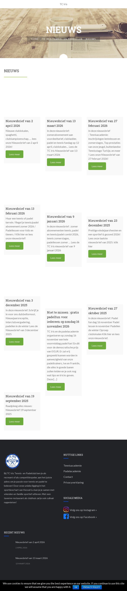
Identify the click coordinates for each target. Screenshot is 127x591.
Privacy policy (91, 587)
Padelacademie (72, 471)
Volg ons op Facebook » (80, 516)
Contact (68, 476)
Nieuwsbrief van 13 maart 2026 (32, 558)
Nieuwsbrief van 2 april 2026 (30, 542)
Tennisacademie (73, 465)
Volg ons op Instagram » (80, 510)
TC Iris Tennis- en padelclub (62, 39)
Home (35, 39)
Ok (75, 587)
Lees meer (14, 154)
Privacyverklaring (74, 482)
